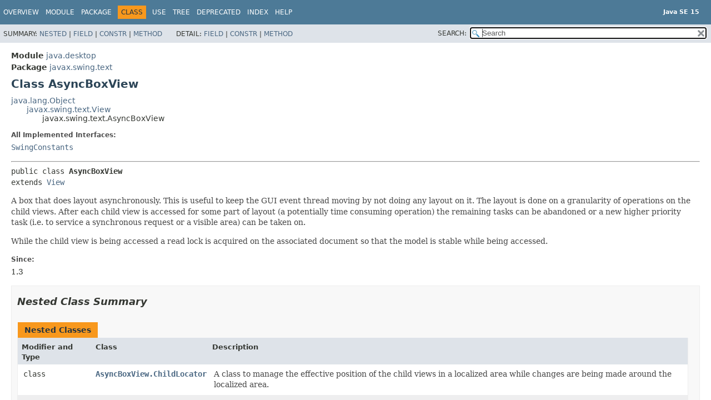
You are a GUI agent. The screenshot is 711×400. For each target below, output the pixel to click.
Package (96, 12)
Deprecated (219, 12)
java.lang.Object (43, 100)
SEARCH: (452, 33)
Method (147, 34)
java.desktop (71, 55)
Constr (113, 34)
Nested (53, 34)
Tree (181, 12)
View (55, 182)
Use (159, 12)
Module (60, 12)
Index (257, 12)
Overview (21, 12)
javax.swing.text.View (69, 109)
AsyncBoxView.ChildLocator (151, 373)
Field (83, 34)
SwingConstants (42, 147)
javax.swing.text (80, 67)
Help (283, 12)
